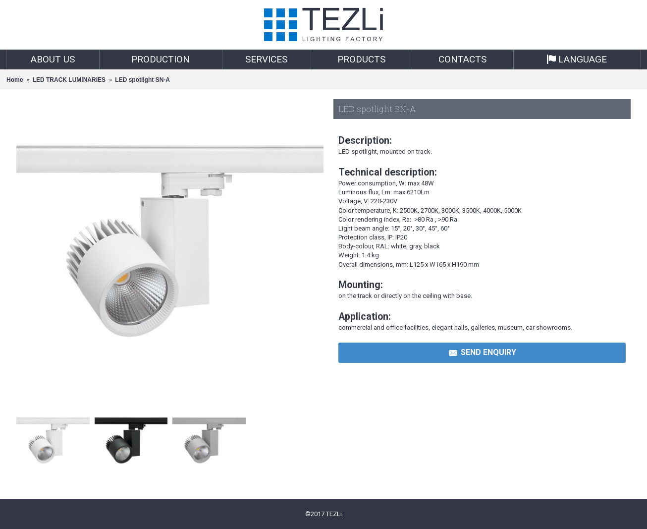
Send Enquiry (482, 353)
